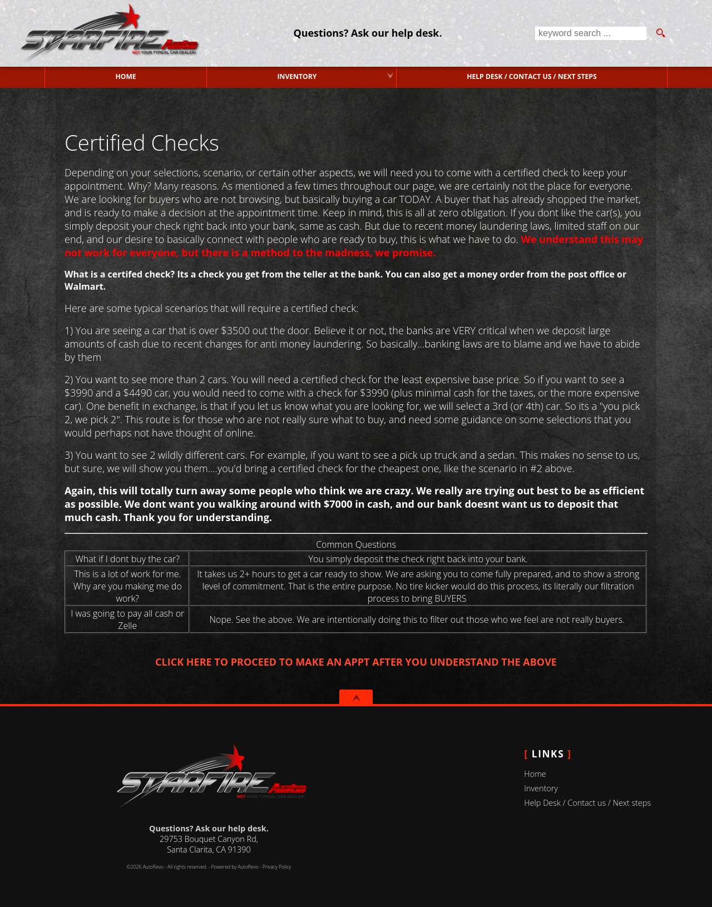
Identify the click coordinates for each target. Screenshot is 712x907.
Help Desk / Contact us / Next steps (532, 76)
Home (535, 774)
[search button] (660, 33)
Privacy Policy (277, 867)
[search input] (590, 33)
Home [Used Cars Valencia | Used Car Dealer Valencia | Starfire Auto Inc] (126, 76)
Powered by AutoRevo (235, 867)
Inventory (541, 788)
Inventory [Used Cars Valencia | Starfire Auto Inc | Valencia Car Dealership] (297, 76)
